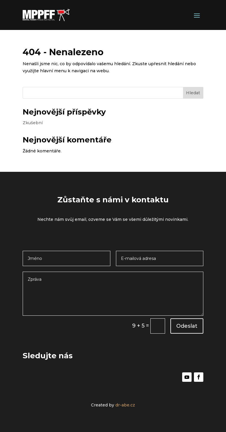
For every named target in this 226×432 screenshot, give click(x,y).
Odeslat (186, 326)
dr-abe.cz (125, 405)
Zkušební (33, 122)
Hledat (193, 92)
